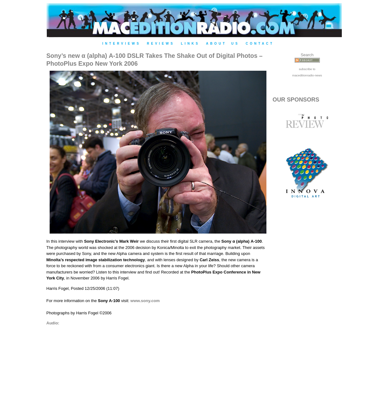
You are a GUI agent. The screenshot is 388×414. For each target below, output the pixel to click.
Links (190, 43)
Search (307, 54)
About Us (222, 43)
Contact (260, 43)
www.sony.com (145, 300)
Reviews (161, 43)
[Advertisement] (307, 312)
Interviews (121, 43)
